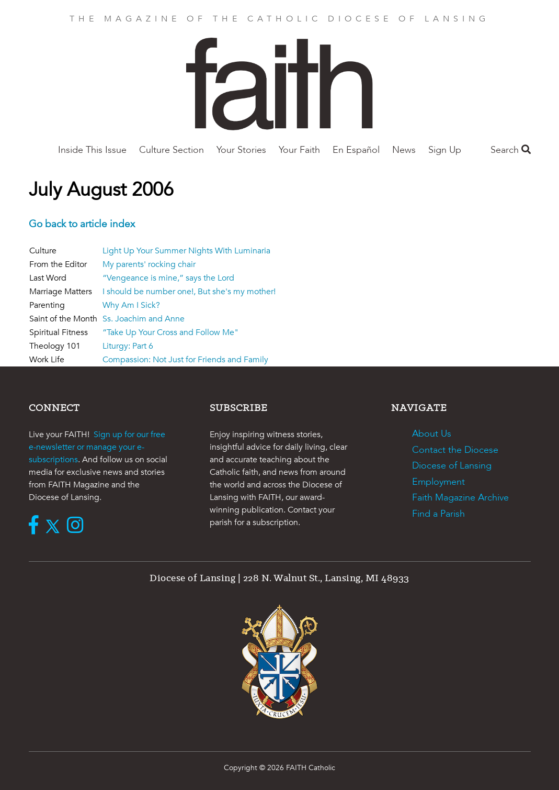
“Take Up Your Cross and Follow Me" (170, 332)
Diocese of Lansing (452, 465)
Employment (438, 481)
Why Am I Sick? (131, 305)
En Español (356, 150)
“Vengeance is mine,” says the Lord (168, 278)
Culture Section (171, 150)
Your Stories (241, 150)
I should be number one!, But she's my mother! (189, 291)
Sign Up (444, 150)
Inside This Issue (92, 150)
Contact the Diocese (455, 450)
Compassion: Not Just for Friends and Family (185, 359)
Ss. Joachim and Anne (143, 319)
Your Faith (299, 150)
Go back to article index (82, 224)
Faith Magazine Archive (460, 497)
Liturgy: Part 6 (127, 346)
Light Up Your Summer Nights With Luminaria (186, 251)
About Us (431, 433)
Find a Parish (438, 513)
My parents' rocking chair (149, 264)
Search (510, 150)
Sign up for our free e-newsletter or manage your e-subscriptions (97, 447)
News (404, 150)
